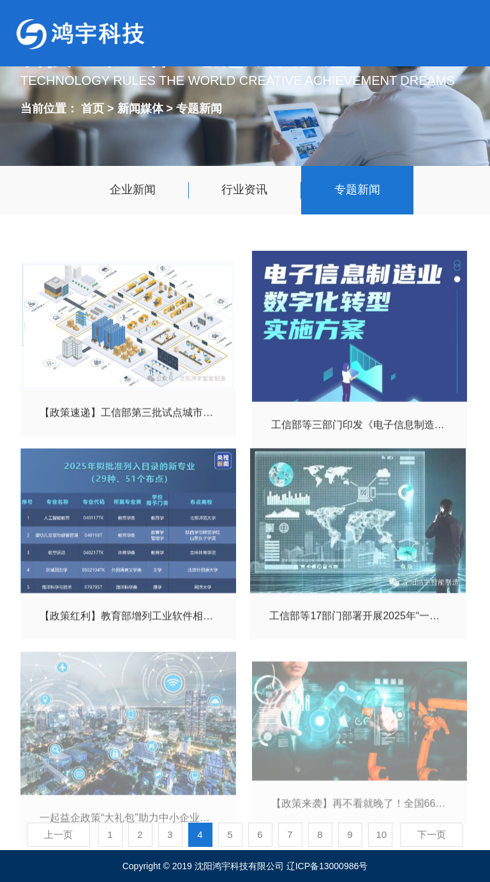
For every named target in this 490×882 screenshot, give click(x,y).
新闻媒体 (142, 107)
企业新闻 (133, 189)
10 (381, 834)
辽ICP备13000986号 (327, 866)
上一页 (58, 834)
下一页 (431, 834)
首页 (92, 107)
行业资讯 (244, 189)
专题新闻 (199, 107)
